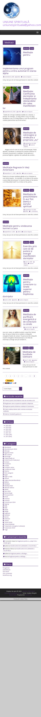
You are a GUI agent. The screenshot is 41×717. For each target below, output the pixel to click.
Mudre (6, 489)
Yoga (5, 530)
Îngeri (6, 475)
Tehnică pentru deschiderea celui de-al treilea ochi (20, 400)
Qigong (6, 504)
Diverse (6, 471)
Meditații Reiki (8, 486)
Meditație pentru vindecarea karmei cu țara (17, 227)
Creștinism (7, 464)
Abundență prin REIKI (10, 449)
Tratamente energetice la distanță (14, 526)
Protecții (6, 498)
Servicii (6, 517)
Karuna (6, 478)
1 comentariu (33, 211)
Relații (6, 509)
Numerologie (8, 493)
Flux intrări (6, 571)
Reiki (5, 506)
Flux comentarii (7, 573)
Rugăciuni (7, 513)
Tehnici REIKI (8, 522)
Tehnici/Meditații (9, 524)
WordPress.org (7, 575)
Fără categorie (8, 473)
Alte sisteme (8, 454)
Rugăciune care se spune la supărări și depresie (19, 403)
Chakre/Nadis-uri (9, 458)
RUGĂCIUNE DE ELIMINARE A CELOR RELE (23, 546)
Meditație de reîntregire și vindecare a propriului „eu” (30, 136)
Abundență (7, 447)
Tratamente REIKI (9, 528)
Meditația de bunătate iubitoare (29, 354)
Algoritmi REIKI (8, 453)
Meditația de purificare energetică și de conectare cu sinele (29, 319)
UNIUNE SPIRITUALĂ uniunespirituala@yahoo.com (22, 23)
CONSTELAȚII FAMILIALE (12, 460)
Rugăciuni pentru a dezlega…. (19, 553)
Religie (6, 511)
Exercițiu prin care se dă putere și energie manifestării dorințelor (30, 252)
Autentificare (6, 570)
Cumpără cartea (9, 467)
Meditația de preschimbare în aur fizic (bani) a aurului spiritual (30, 200)
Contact (6, 462)
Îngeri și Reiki (8, 476)
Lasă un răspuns (26, 77)
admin (18, 77)
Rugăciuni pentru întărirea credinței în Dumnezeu (19, 406)
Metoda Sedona (9, 487)
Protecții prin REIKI (10, 502)
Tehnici (6, 520)
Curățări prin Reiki (9, 469)
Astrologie (7, 456)
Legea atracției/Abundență (12, 480)
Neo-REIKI (7, 491)
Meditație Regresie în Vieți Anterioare (16, 168)
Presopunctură (8, 495)
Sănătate (7, 515)
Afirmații (6, 451)
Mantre (6, 482)
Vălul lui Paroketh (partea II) (13, 414)
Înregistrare (6, 568)
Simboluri (7, 519)
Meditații (26, 48)
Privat (32, 48)
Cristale (6, 465)
